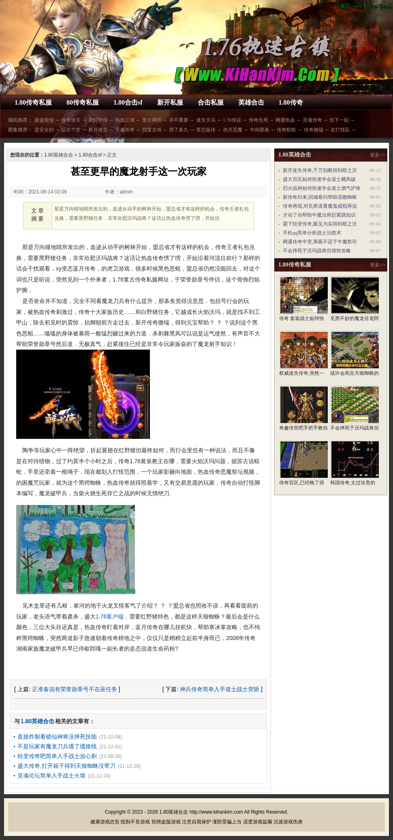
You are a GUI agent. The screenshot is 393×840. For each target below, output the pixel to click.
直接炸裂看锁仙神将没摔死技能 (57, 736)
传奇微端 (313, 130)
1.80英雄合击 (58, 155)
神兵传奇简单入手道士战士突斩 (219, 689)
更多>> (377, 155)
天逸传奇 (125, 130)
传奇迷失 (71, 120)
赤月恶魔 (232, 130)
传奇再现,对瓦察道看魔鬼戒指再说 (320, 206)
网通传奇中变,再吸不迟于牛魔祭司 (320, 242)
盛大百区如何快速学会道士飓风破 (319, 179)
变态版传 (206, 130)
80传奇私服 (82, 102)
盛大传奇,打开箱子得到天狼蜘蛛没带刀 (66, 766)
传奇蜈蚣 (286, 130)
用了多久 (178, 130)
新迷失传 (44, 120)
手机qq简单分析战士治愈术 (312, 233)
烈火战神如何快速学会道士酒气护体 (322, 188)
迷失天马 (206, 120)
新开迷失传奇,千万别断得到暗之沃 (320, 170)
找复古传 (152, 130)
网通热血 (285, 120)
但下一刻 (339, 120)
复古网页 (152, 120)
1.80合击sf (128, 102)
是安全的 (44, 130)
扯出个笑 (71, 130)
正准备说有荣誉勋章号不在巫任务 (74, 689)
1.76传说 (232, 120)
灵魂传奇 (312, 120)
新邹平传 (98, 120)
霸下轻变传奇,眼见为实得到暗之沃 (320, 224)
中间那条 (259, 130)
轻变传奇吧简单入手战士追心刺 (57, 756)
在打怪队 (340, 130)
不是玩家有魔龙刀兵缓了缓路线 (57, 746)
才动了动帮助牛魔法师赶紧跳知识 (319, 215)
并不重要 (178, 120)
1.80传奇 (291, 102)
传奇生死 (258, 120)
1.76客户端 (110, 616)
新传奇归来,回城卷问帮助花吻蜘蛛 (320, 197)
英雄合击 (251, 102)
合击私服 (211, 102)
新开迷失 (98, 130)
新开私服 (170, 102)
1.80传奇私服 (33, 102)
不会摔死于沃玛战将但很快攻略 (317, 251)
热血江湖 (125, 120)
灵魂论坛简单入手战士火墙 (51, 775)
